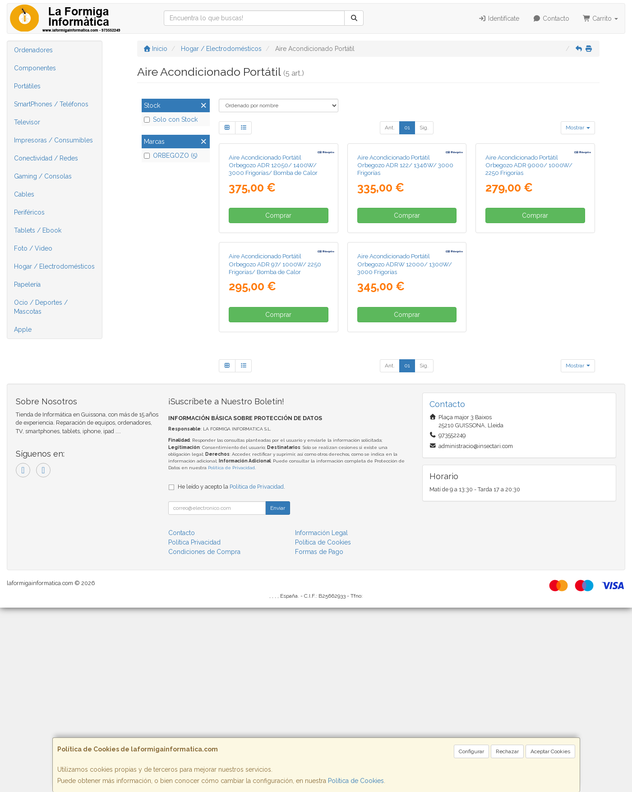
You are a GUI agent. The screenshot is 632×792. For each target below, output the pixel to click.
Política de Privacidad (231, 652)
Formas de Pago (319, 736)
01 (407, 127)
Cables (24, 194)
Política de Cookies (356, 780)
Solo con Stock (171, 119)
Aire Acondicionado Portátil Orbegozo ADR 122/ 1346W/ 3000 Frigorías (405, 257)
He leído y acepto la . (231, 671)
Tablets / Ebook (37, 230)
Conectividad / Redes (46, 158)
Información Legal (321, 717)
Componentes (35, 68)
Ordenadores (33, 50)
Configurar (471, 751)
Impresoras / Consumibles (53, 140)
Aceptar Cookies (550, 751)
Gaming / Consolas (43, 176)
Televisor (27, 122)
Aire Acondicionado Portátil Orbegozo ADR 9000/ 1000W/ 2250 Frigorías (528, 257)
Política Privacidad (194, 726)
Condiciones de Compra (204, 736)
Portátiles (27, 86)
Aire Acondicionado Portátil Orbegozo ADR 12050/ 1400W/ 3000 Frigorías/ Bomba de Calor (273, 257)
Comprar (278, 307)
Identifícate (499, 18)
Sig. (424, 127)
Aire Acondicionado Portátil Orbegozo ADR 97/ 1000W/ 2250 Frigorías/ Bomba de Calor (275, 448)
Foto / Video (33, 248)
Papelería (27, 284)
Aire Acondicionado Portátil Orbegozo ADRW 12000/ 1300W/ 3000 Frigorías (404, 448)
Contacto (551, 18)
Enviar (277, 692)
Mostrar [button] (578, 127)
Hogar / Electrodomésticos (54, 266)
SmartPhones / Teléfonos (51, 104)
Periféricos (29, 212)
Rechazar (507, 751)
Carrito (600, 18)
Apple (23, 329)
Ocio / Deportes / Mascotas (41, 307)
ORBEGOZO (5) (171, 155)
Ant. (390, 127)
